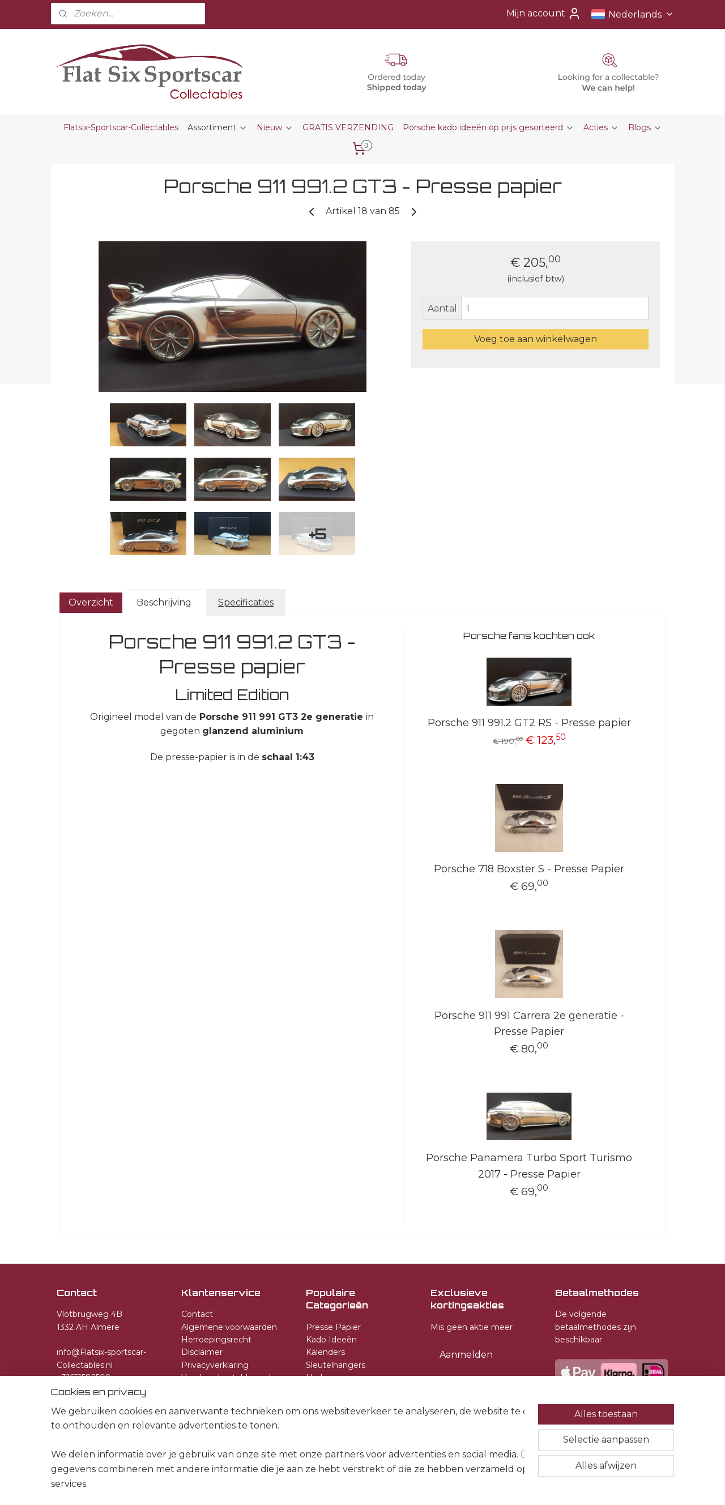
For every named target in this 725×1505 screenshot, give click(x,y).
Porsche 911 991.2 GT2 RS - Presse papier (529, 723)
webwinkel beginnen (404, 1484)
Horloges (324, 1377)
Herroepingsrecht (216, 1340)
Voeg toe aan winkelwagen (535, 339)
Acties (601, 127)
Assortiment (217, 127)
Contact (197, 1314)
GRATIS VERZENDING (348, 127)
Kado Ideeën (331, 1340)
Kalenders (325, 1352)
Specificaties (246, 602)
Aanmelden (466, 1354)
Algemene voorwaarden (229, 1327)
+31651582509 (83, 1377)
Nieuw (275, 127)
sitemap (341, 1484)
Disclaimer (202, 1352)
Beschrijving (164, 602)
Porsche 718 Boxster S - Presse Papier (529, 869)
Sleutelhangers (335, 1365)
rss (362, 1484)
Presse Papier (333, 1327)
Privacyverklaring (215, 1365)
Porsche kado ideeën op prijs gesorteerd (488, 127)
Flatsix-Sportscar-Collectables (120, 127)
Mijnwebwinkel (503, 1484)
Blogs (645, 127)
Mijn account (543, 13)
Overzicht (91, 602)
